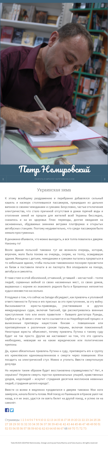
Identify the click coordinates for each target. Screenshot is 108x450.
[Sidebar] (3, 179)
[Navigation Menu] (104, 179)
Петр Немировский (54, 87)
